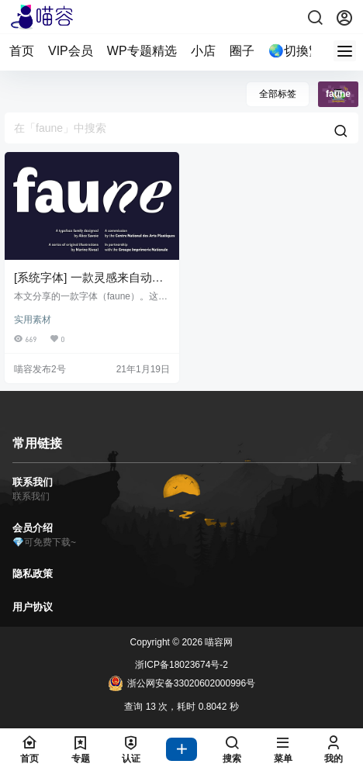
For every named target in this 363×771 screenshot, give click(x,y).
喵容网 (217, 642)
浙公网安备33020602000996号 (181, 683)
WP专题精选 (142, 50)
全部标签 (277, 93)
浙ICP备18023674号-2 (181, 664)
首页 (21, 50)
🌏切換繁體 (301, 50)
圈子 (242, 50)
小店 (203, 50)
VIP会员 (70, 50)
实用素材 (32, 319)
